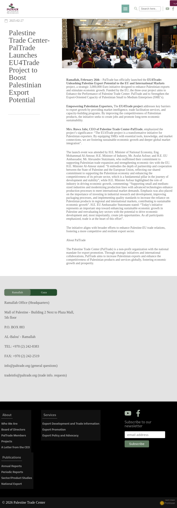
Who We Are (9, 423)
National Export (11, 484)
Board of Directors (13, 429)
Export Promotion (54, 429)
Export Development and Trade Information (70, 423)
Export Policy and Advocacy (60, 435)
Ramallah (17, 292)
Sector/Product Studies (16, 478)
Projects (6, 441)
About (7, 415)
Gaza (44, 292)
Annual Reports (11, 466)
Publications (11, 458)
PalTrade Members (13, 435)
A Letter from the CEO (15, 447)
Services (49, 415)
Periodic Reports (12, 472)
